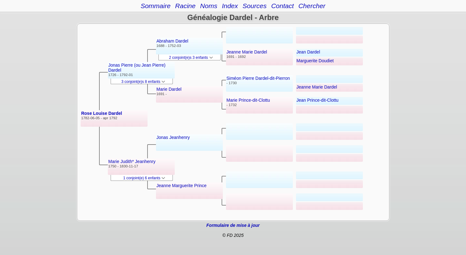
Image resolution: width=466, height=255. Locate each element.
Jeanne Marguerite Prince (182, 185)
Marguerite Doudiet (315, 60)
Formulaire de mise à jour (232, 225)
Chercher (311, 5)
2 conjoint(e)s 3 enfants (191, 57)
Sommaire (156, 5)
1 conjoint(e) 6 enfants (144, 178)
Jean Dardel (308, 51)
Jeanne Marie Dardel (247, 51)
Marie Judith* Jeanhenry (132, 161)
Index (230, 5)
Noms (208, 5)
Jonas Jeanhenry (173, 137)
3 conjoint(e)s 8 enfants (143, 81)
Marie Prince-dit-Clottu (248, 100)
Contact (282, 5)
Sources (255, 5)
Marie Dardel (169, 89)
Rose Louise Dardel (101, 113)
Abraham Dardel (172, 40)
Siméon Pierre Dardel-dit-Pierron (258, 78)
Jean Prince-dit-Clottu (318, 100)
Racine (185, 5)
